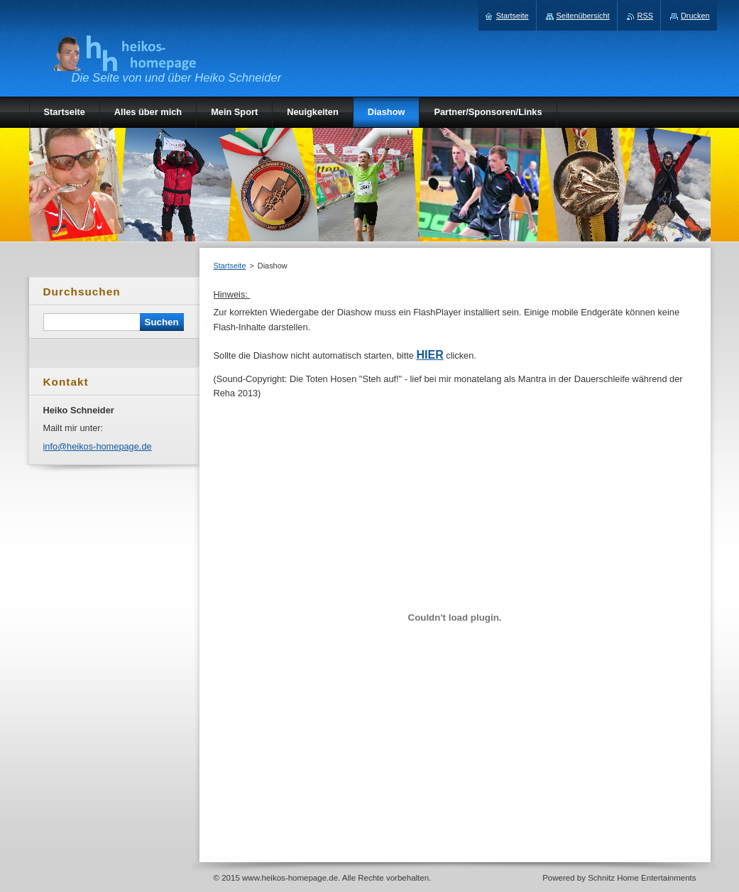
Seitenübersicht (583, 15)
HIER (429, 355)
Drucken (695, 15)
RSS (645, 15)
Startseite (230, 265)
